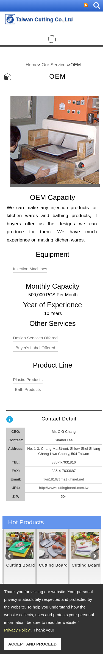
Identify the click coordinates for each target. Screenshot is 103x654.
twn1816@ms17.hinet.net (63, 479)
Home (32, 64)
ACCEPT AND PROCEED (32, 644)
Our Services (55, 64)
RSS (85, 5)
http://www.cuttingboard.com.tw (63, 488)
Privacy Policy (17, 630)
